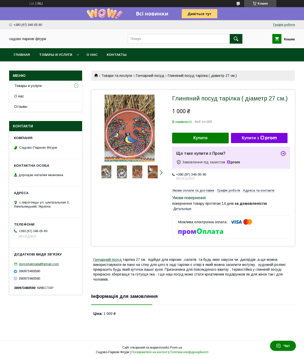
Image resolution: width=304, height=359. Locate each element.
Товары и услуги (55, 55)
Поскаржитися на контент (149, 352)
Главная (22, 55)
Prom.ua (176, 347)
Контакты (117, 55)
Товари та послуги (116, 76)
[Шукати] (236, 39)
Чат (283, 346)
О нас (92, 55)
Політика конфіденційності (189, 352)
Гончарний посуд (150, 76)
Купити (200, 138)
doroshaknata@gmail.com (39, 264)
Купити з (259, 138)
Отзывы (20, 107)
